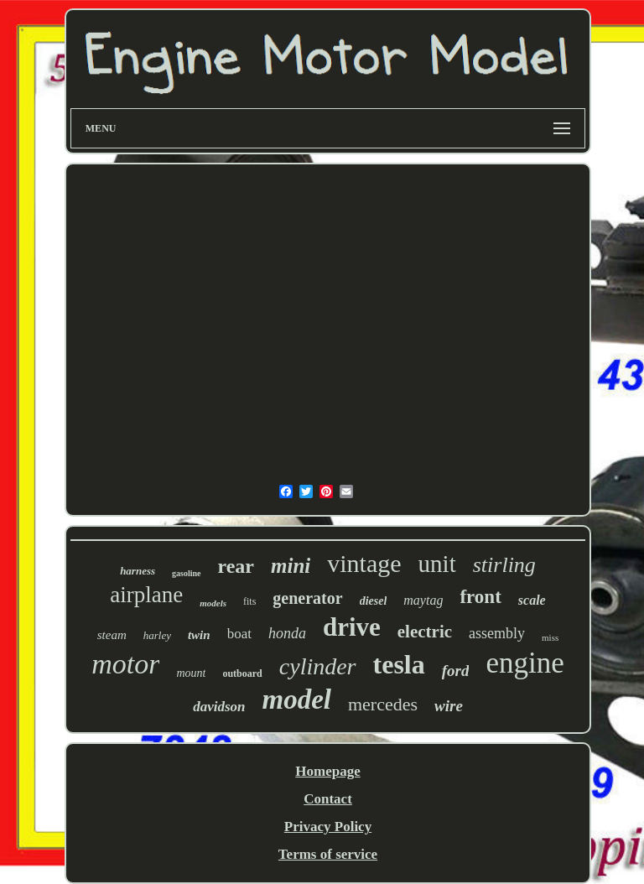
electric (424, 631)
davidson (219, 707)
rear (236, 566)
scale (532, 600)
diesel (373, 601)
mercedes (383, 704)
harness (137, 570)
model (296, 699)
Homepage (327, 771)
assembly (497, 633)
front (480, 596)
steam (112, 635)
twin (199, 635)
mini (290, 565)
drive (352, 627)
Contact (328, 799)
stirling (504, 565)
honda (287, 633)
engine (525, 663)
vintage (364, 563)
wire (448, 706)
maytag (423, 600)
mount (190, 673)
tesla (399, 664)
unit (437, 563)
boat (239, 634)
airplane (146, 594)
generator (307, 598)
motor (125, 663)
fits (249, 601)
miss (550, 637)
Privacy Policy (327, 827)
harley (157, 635)
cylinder (317, 666)
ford (456, 670)
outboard (242, 673)
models (213, 603)
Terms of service (327, 854)
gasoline (186, 573)
